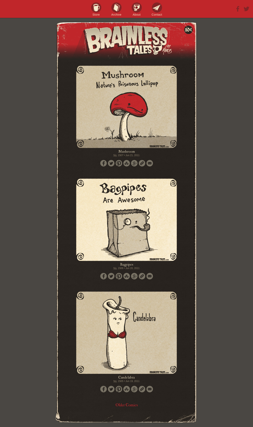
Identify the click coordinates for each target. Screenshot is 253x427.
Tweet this (111, 163)
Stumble (126, 163)
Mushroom (126, 151)
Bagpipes (126, 264)
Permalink (142, 163)
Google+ (134, 163)
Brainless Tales (126, 40)
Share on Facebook (103, 163)
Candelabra (126, 377)
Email (149, 163)
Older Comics (126, 405)
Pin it (119, 163)
